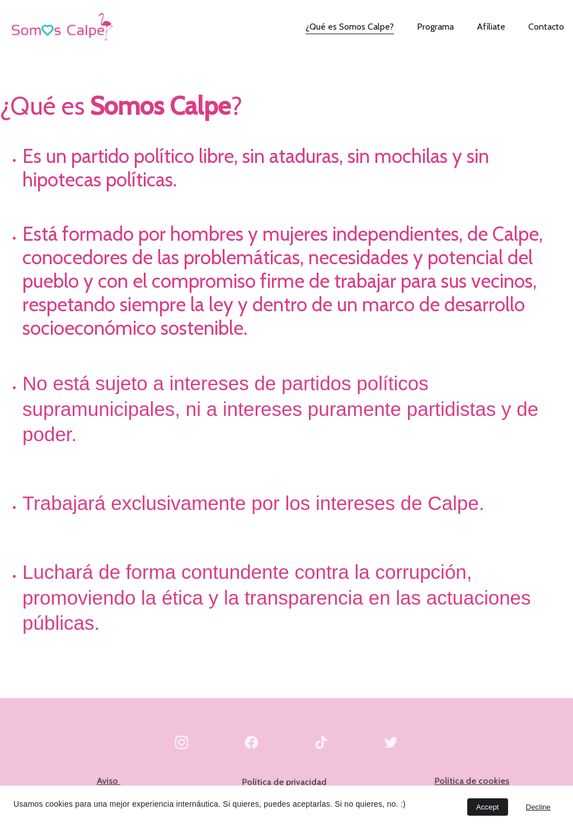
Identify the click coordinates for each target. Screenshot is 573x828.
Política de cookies (472, 781)
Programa (435, 26)
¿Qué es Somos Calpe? (350, 26)
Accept (487, 807)
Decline (538, 807)
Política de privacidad (284, 782)
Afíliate (491, 26)
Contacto (546, 26)
